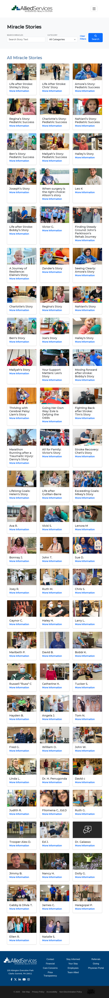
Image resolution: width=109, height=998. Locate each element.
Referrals (95, 959)
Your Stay (73, 963)
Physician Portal (96, 968)
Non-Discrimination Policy (70, 992)
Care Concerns (50, 968)
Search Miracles (15, 35)
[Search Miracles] (26, 39)
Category (52, 35)
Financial (50, 963)
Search (95, 37)
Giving (96, 963)
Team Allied (73, 972)
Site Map (26, 992)
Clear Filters (83, 37)
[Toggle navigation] (94, 9)
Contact (50, 959)
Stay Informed (73, 959)
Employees (73, 968)
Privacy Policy (38, 992)
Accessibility (51, 992)
